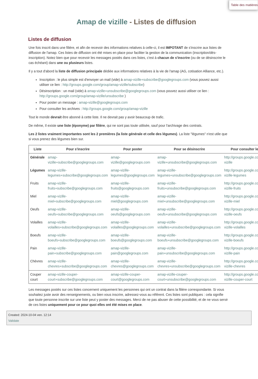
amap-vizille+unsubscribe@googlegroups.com (121, 91)
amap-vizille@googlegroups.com (103, 102)
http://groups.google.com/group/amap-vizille (115, 109)
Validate (13, 320)
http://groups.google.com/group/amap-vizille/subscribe (103, 85)
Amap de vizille (102, 22)
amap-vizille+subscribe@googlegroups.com (156, 80)
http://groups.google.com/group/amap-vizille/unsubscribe (81, 96)
